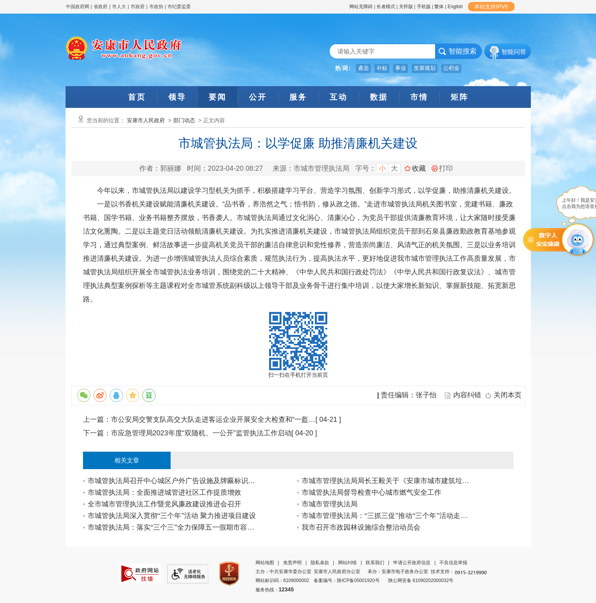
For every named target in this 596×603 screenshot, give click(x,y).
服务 (298, 97)
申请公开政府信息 (411, 562)
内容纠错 (467, 395)
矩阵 (459, 97)
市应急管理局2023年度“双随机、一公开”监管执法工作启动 (201, 433)
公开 (258, 97)
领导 (177, 97)
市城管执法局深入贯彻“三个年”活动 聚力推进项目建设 (172, 516)
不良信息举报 (453, 562)
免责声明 (292, 562)
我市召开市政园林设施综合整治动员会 (361, 527)
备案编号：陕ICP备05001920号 (346, 580)
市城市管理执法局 (330, 504)
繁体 (439, 6)
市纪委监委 (179, 6)
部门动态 (184, 120)
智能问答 (513, 52)
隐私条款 (320, 562)
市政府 (138, 6)
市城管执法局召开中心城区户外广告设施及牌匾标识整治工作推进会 (173, 481)
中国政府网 (77, 6)
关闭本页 (508, 395)
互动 (338, 97)
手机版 (424, 6)
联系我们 (375, 562)
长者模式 (386, 6)
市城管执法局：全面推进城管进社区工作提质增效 (164, 492)
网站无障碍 (361, 6)
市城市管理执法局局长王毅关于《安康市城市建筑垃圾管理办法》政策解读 (387, 481)
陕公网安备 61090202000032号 (421, 580)
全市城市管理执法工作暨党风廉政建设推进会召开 (164, 504)
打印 (442, 168)
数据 (379, 97)
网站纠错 (347, 562)
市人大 (119, 6)
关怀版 (406, 6)
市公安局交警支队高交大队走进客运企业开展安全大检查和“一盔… (213, 419)
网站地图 (265, 562)
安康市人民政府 (146, 120)
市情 (419, 97)
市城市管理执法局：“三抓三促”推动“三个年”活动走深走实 (387, 516)
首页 (137, 97)
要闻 (217, 97)
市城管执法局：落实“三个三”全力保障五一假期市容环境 (173, 527)
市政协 (156, 6)
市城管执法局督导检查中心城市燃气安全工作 (371, 492)
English (455, 6)
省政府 (101, 6)
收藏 (419, 168)
